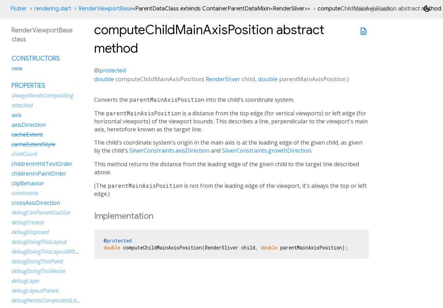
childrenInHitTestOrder (42, 164)
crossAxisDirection (36, 203)
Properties (28, 86)
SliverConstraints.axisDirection (169, 150)
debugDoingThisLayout (39, 242)
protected (112, 70)
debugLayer (26, 281)
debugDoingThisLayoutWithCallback (55, 251)
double (104, 79)
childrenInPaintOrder (39, 173)
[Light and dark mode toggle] (427, 8)
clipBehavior (28, 183)
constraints (25, 193)
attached (22, 105)
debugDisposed (30, 232)
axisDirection (29, 125)
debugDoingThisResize (39, 271)
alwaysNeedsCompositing (42, 95)
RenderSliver (223, 79)
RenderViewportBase (194, 8)
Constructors (36, 58)
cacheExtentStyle (33, 144)
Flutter (18, 8)
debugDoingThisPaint (37, 261)
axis (17, 115)
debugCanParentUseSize (41, 212)
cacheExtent (27, 134)
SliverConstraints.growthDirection (266, 150)
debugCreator (28, 222)
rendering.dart (52, 8)
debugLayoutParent (35, 290)
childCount (24, 154)
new (17, 68)
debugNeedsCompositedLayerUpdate (56, 300)
